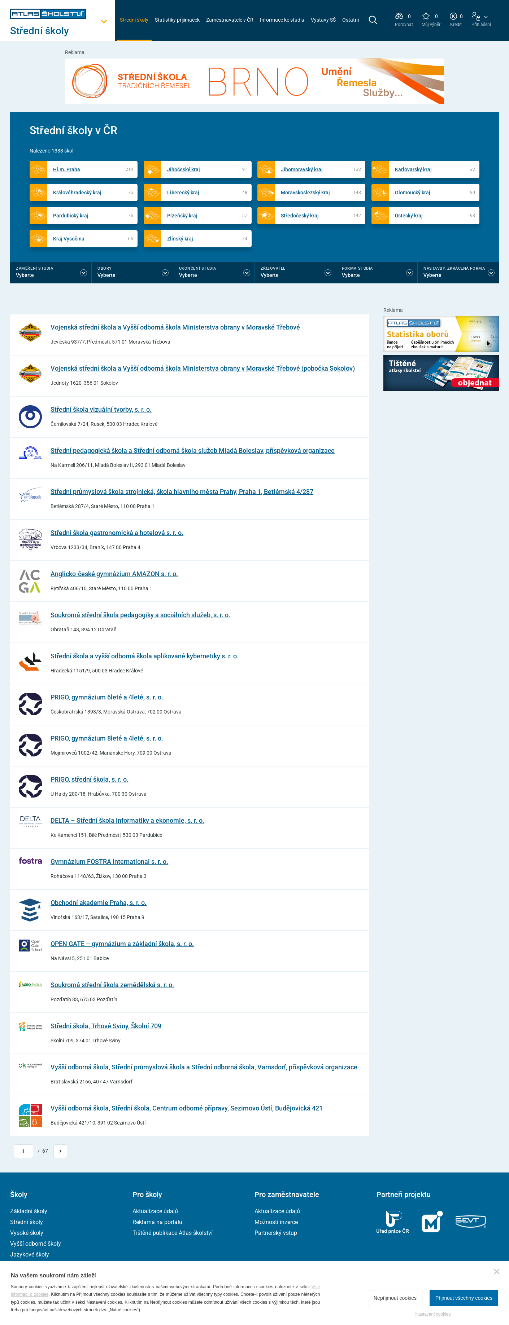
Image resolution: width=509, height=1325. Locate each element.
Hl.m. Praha (66, 169)
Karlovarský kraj (413, 169)
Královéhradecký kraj (77, 192)
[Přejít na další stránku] (60, 1151)
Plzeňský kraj (182, 215)
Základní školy (28, 1211)
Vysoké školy (26, 1232)
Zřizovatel (273, 268)
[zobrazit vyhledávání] (373, 20)
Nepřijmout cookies (395, 1298)
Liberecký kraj (183, 192)
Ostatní (350, 20)
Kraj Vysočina (68, 239)
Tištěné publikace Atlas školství (172, 1232)
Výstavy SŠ (323, 20)
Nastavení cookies (433, 1314)
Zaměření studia (34, 268)
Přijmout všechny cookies (463, 1298)
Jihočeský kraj (183, 169)
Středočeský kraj (300, 215)
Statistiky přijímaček (177, 20)
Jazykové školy (29, 1254)
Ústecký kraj (409, 215)
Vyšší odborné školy (35, 1243)
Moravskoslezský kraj (305, 192)
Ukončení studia (197, 268)
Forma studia (357, 268)
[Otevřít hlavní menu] (62, 31)
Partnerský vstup (276, 1232)
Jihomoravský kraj (302, 169)
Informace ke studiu (282, 20)
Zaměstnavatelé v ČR (229, 20)
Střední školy (134, 20)
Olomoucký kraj (412, 192)
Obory (104, 268)
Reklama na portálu (157, 1222)
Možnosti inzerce (276, 1222)
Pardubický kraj (70, 215)
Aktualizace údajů (155, 1211)
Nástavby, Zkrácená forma (454, 268)
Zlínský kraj (180, 239)
